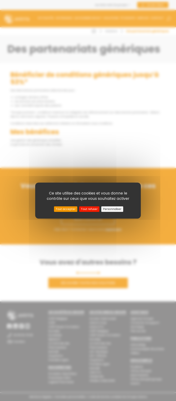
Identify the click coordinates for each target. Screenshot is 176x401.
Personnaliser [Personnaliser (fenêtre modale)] (112, 209)
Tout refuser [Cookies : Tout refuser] (89, 209)
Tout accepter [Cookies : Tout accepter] (66, 209)
